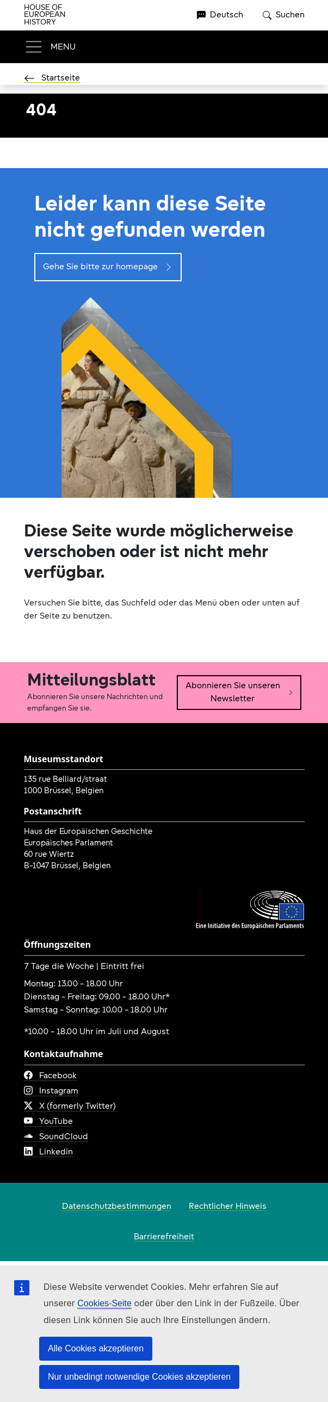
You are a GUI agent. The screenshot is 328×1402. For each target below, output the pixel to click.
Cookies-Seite (104, 1303)
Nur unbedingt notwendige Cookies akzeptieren (139, 1376)
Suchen (284, 15)
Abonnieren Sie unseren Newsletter (239, 692)
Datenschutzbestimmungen (116, 1206)
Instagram (51, 1091)
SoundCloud (56, 1137)
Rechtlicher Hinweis (228, 1206)
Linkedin (48, 1152)
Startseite (52, 78)
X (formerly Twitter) (70, 1106)
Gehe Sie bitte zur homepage (108, 267)
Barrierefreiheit (164, 1237)
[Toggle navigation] (49, 46)
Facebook (50, 1076)
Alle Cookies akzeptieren (96, 1348)
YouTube (48, 1121)
